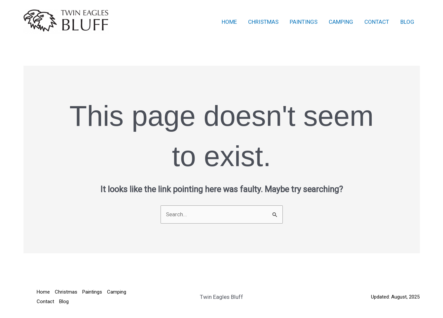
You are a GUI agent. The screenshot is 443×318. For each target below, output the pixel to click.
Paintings (303, 21)
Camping (341, 21)
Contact (376, 21)
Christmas (263, 21)
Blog (407, 21)
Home (229, 21)
